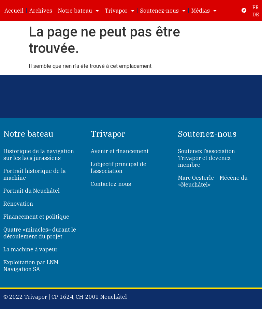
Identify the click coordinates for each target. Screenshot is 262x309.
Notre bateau (78, 10)
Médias (204, 10)
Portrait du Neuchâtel (31, 190)
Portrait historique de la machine (34, 174)
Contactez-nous (111, 183)
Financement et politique (36, 216)
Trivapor (119, 10)
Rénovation (18, 203)
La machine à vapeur (30, 249)
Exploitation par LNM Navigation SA (30, 266)
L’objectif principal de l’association (118, 167)
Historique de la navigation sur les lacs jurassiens (38, 154)
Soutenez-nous (163, 10)
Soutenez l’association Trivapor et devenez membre (206, 158)
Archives (40, 10)
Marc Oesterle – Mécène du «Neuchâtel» (213, 181)
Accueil (14, 10)
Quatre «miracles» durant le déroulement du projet (39, 233)
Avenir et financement (120, 151)
